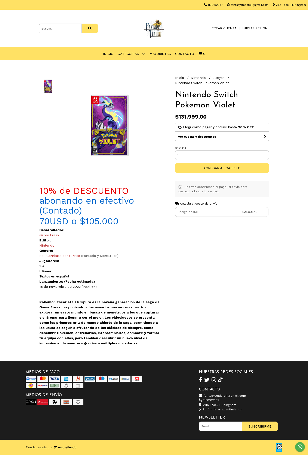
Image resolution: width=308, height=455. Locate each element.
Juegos (219, 78)
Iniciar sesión (255, 28)
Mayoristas (160, 54)
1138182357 (209, 400)
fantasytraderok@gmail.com (222, 395)
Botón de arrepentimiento (220, 409)
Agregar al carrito (221, 168)
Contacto (184, 54)
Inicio (108, 54)
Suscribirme (260, 426)
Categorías (131, 53)
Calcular (249, 212)
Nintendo (199, 78)
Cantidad (180, 148)
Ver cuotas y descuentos (197, 136)
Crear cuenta (224, 28)
